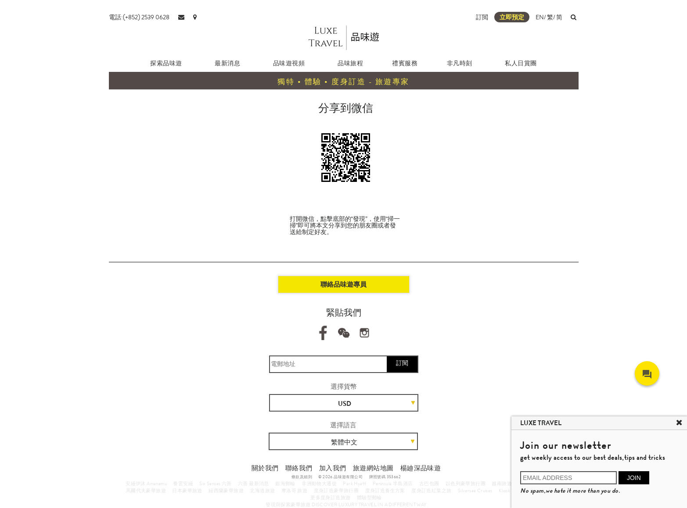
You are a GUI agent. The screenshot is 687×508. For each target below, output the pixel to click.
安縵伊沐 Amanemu (146, 483)
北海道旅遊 (262, 490)
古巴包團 (429, 483)
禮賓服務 (404, 63)
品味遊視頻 (289, 63)
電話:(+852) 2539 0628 (139, 17)
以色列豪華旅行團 (466, 483)
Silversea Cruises (475, 490)
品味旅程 (350, 63)
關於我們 (265, 468)
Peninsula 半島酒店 (393, 483)
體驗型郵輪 (369, 497)
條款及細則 (301, 477)
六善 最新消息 (253, 483)
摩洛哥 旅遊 (294, 490)
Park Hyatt (354, 483)
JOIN (634, 477)
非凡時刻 (459, 63)
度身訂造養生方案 (385, 490)
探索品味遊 (166, 63)
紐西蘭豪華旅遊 (226, 490)
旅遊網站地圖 (373, 468)
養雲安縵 (183, 483)
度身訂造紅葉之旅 (431, 490)
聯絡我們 (299, 468)
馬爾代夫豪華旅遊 (146, 490)
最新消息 (227, 63)
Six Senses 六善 (215, 483)
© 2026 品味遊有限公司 (340, 477)
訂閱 (402, 362)
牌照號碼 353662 (385, 477)
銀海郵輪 (285, 483)
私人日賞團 (521, 63)
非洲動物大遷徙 (319, 483)
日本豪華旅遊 (187, 490)
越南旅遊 (502, 483)
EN (540, 17)
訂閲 (482, 17)
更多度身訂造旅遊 (330, 497)
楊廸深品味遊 (420, 468)
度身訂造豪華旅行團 (336, 490)
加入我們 (332, 468)
